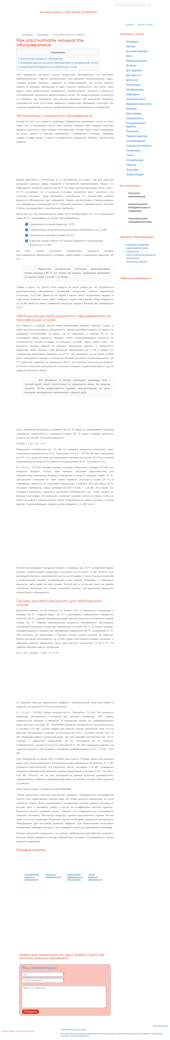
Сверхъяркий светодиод (137, 248)
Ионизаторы (133, 84)
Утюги (129, 155)
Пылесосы (132, 131)
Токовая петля (132, 251)
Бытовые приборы (137, 51)
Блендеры (132, 41)
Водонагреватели (136, 60)
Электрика (132, 169)
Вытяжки (131, 65)
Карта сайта (145, 25)
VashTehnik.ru (27, 35)
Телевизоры (133, 150)
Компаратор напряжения (137, 244)
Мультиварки (133, 113)
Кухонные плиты (136, 99)
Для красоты (133, 75)
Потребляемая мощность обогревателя (32, 877)
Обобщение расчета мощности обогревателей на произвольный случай (58, 62)
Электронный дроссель (137, 261)
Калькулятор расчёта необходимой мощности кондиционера (139, 207)
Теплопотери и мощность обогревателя (40, 58)
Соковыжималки (136, 140)
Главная (129, 25)
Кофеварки (132, 94)
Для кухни (132, 80)
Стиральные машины (138, 145)
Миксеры (131, 108)
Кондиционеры (135, 89)
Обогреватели (43, 35)
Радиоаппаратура (136, 136)
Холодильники (134, 160)
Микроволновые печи (138, 104)
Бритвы (130, 46)
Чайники (131, 164)
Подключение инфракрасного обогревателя (75, 877)
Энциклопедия (134, 174)
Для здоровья (134, 70)
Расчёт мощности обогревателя (95, 877)
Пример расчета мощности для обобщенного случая (47, 67)
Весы (129, 56)
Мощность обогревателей (53, 876)
